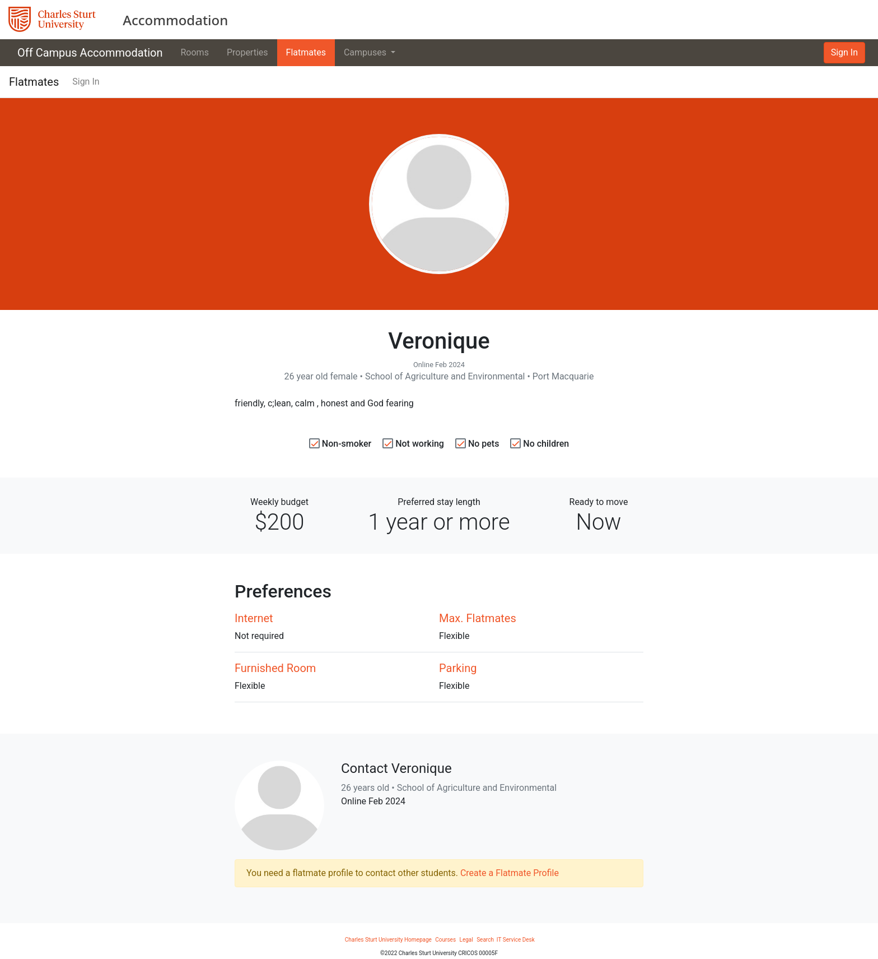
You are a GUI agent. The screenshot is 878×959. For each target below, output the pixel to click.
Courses (445, 940)
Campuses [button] (366, 52)
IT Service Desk (516, 940)
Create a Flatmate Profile (509, 873)
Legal (466, 940)
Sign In (844, 52)
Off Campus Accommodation (90, 52)
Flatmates (306, 52)
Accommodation (175, 20)
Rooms (195, 52)
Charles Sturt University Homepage (388, 940)
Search (486, 940)
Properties (247, 52)
